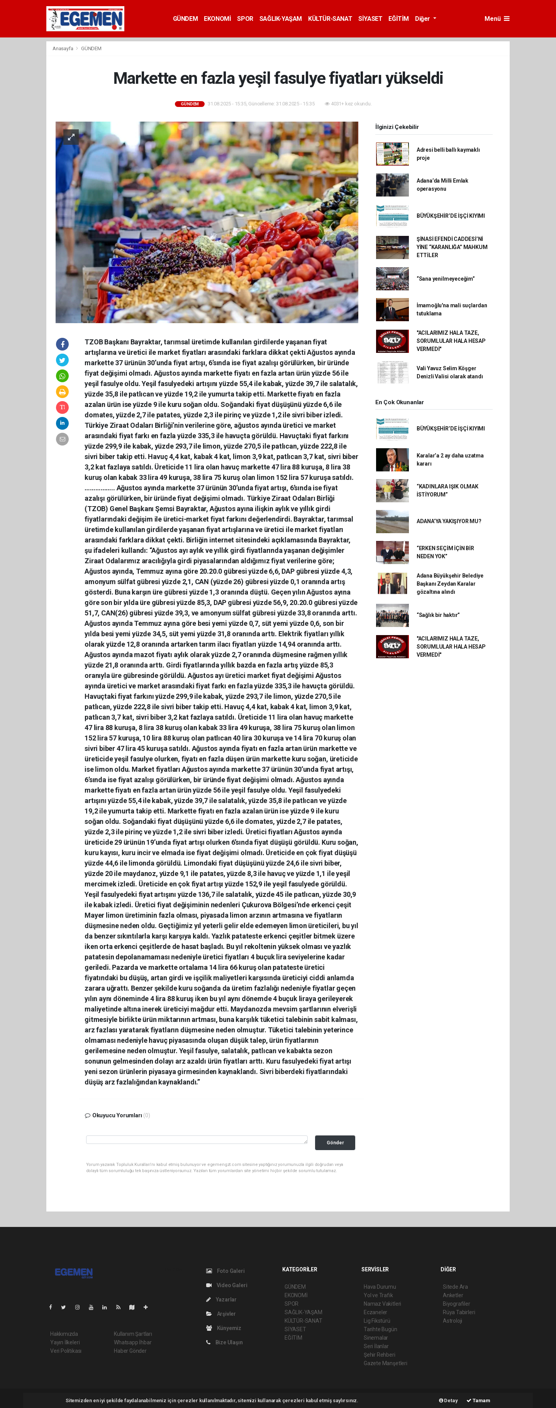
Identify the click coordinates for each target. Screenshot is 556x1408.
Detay (448, 1400)
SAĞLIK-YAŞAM (280, 18)
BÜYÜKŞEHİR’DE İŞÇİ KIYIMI (451, 216)
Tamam (478, 1400)
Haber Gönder (130, 1351)
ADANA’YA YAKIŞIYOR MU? (449, 521)
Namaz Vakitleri (382, 1304)
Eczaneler (375, 1312)
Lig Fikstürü (377, 1321)
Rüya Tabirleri (459, 1312)
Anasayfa (63, 48)
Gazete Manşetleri (385, 1363)
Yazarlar (221, 1299)
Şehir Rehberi (379, 1355)
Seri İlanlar (376, 1346)
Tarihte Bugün (380, 1329)
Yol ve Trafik (378, 1295)
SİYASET (370, 18)
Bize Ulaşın (224, 1342)
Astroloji (452, 1321)
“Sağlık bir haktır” (438, 615)
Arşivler (221, 1314)
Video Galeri (226, 1285)
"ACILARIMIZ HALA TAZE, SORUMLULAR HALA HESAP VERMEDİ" (451, 341)
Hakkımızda (64, 1334)
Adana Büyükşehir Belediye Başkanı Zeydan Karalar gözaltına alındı (450, 584)
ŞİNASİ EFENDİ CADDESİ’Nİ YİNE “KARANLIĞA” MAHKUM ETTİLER (452, 247)
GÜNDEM (185, 18)
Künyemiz (223, 1328)
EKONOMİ (217, 18)
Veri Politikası (65, 1351)
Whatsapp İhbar (132, 1342)
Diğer (423, 18)
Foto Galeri (225, 1271)
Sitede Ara (455, 1287)
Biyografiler (456, 1304)
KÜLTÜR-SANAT (330, 18)
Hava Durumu (380, 1287)
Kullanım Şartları (133, 1334)
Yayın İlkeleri (65, 1342)
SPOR (245, 18)
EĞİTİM (398, 18)
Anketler (453, 1295)
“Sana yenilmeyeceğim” (446, 279)
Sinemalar (376, 1338)
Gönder (335, 1142)
